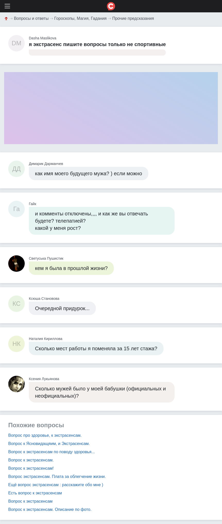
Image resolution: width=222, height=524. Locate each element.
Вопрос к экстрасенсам (30, 501)
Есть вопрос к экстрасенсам (35, 493)
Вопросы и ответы (31, 18)
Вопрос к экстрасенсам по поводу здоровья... (51, 452)
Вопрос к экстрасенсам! (31, 468)
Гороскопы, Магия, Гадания (80, 18)
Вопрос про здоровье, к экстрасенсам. (45, 435)
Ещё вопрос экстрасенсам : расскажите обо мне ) (55, 485)
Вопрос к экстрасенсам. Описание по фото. (49, 509)
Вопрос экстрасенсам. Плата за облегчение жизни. (57, 476)
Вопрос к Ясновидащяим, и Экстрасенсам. (49, 443)
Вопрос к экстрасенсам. (31, 460)
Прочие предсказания (133, 18)
